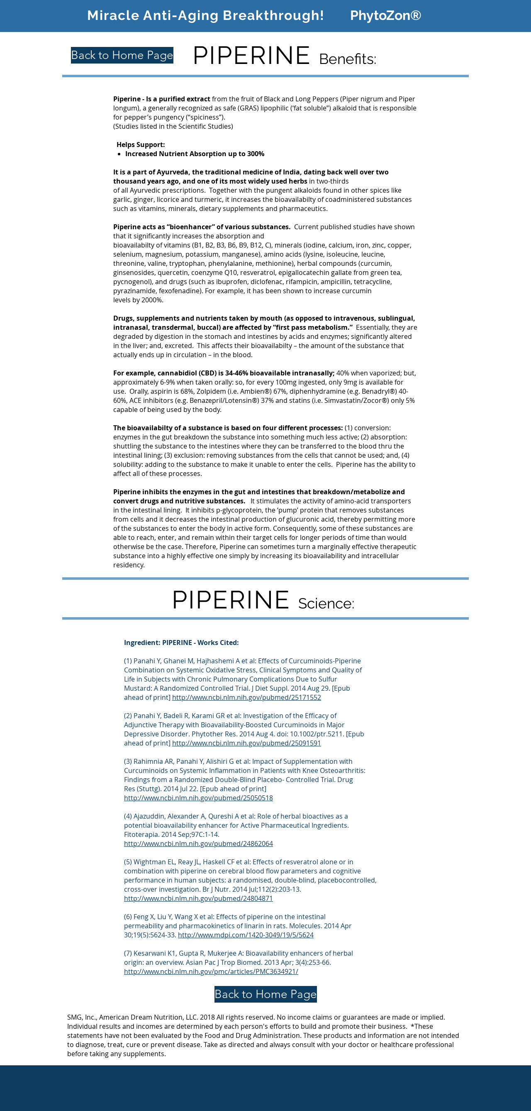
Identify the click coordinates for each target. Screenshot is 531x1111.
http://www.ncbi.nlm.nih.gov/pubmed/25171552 (246, 697)
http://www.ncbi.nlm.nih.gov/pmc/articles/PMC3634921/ (211, 971)
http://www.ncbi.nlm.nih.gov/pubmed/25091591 (246, 743)
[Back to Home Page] (122, 55)
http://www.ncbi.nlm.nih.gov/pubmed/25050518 (198, 797)
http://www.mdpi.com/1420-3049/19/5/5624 (246, 934)
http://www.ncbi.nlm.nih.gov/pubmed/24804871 (198, 898)
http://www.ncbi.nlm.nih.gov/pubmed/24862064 (198, 843)
